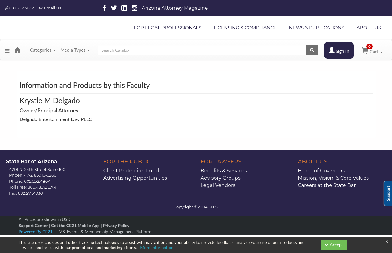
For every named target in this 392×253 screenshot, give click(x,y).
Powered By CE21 (36, 231)
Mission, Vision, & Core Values (333, 178)
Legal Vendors (218, 185)
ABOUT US (369, 28)
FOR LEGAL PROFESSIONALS (167, 28)
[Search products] (312, 50)
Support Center (33, 225)
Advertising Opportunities (135, 178)
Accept (334, 244)
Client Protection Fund (131, 171)
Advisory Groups (221, 178)
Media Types (75, 50)
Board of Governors (321, 171)
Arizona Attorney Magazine (175, 8)
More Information (157, 247)
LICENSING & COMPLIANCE (245, 28)
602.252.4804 (20, 8)
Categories (43, 50)
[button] (7, 49)
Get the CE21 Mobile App (75, 225)
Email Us (50, 8)
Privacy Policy (116, 225)
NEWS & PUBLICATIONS (316, 28)
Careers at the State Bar (327, 185)
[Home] (17, 49)
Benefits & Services (224, 171)
